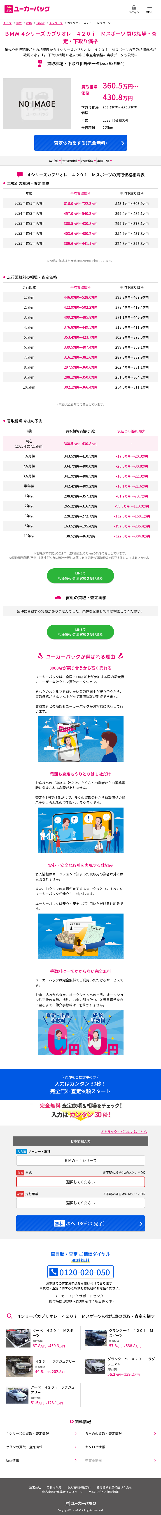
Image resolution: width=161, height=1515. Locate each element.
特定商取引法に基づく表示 (116, 1483)
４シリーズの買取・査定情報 (25, 1428)
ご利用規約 (53, 1483)
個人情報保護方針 (79, 1483)
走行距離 (32, 1197)
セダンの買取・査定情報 (22, 1442)
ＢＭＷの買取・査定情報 (102, 1428)
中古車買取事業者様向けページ (61, 1488)
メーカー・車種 (39, 1155)
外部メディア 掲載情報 (105, 1488)
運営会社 (33, 1483)
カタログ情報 (93, 1442)
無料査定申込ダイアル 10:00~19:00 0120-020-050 (96, 9)
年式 (29, 1176)
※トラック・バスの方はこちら (123, 1135)
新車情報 (10, 1456)
